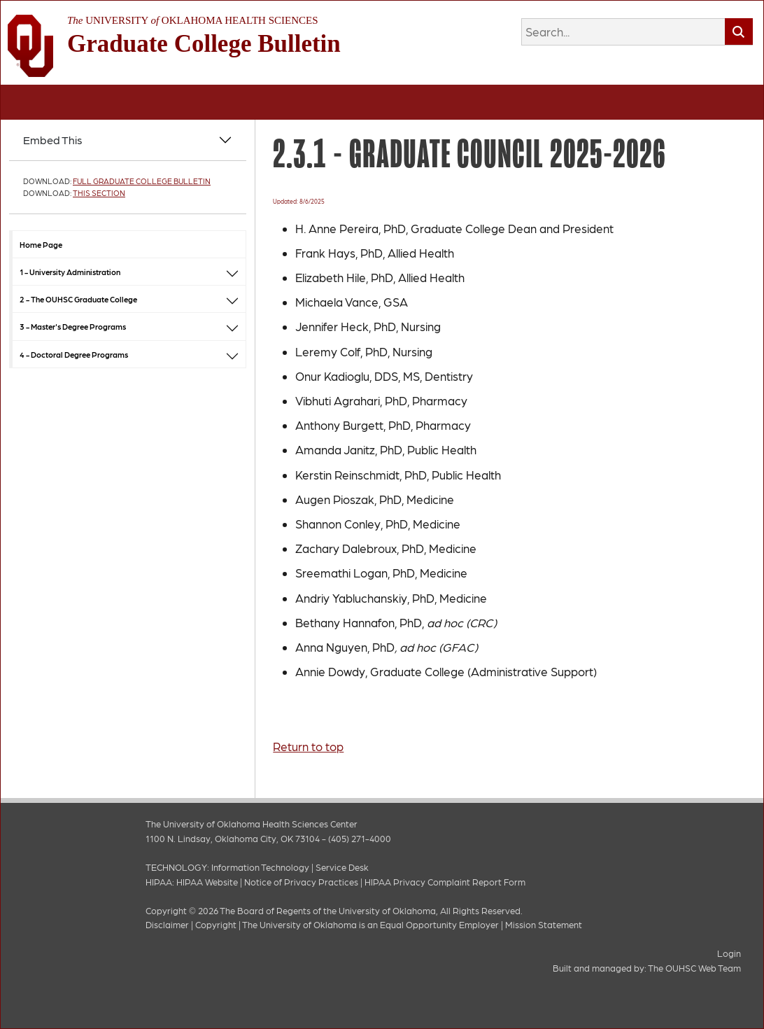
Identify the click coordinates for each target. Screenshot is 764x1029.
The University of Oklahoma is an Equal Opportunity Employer (370, 924)
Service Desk (342, 867)
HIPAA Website (207, 881)
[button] (232, 272)
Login (729, 953)
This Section (99, 192)
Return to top (308, 746)
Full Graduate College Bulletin (142, 181)
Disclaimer (167, 924)
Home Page (41, 244)
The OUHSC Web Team (694, 967)
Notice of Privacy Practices (301, 881)
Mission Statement (543, 924)
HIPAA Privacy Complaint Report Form (445, 881)
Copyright (215, 924)
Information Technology (260, 867)
